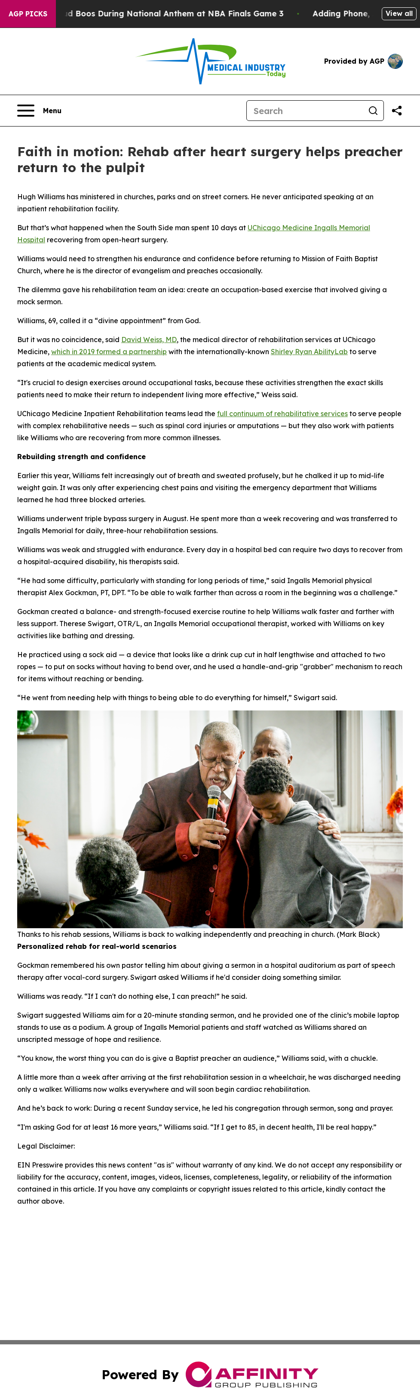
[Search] (305, 110)
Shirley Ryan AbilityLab (309, 351)
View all (399, 13)
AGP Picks (28, 13)
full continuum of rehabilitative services (282, 413)
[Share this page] (397, 110)
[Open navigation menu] (39, 110)
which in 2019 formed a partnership (109, 351)
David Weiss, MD (149, 339)
